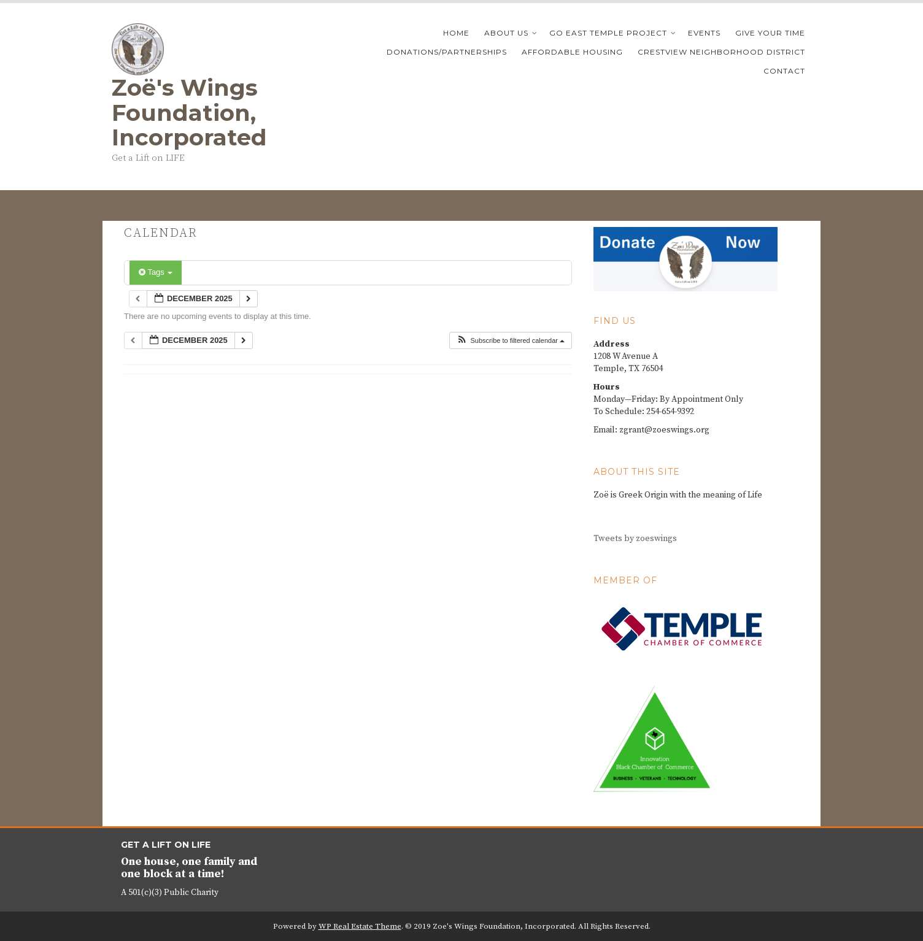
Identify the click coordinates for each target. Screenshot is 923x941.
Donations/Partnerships (447, 51)
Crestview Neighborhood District (721, 51)
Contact (784, 70)
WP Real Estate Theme (360, 926)
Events (704, 32)
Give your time (770, 32)
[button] (510, 340)
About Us (506, 32)
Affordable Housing (572, 51)
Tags (155, 272)
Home (456, 32)
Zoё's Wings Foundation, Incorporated (189, 112)
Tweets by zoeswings (635, 538)
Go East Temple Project (608, 32)
